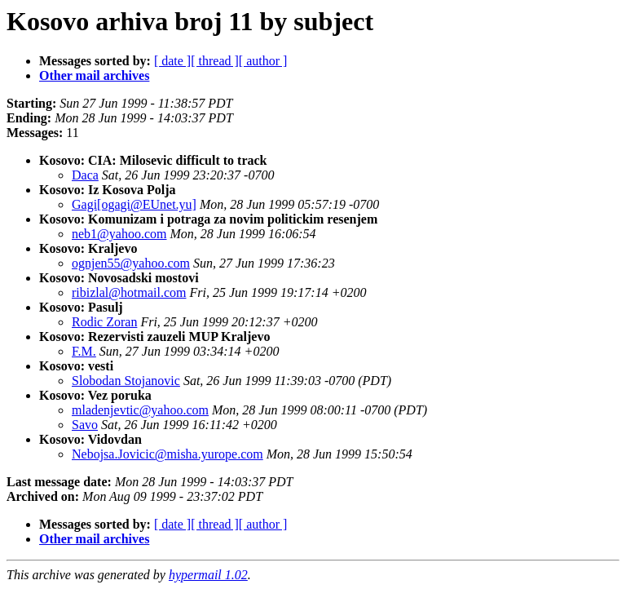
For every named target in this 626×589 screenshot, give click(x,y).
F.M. (84, 351)
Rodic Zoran (104, 322)
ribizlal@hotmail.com (129, 292)
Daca (85, 175)
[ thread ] (215, 61)
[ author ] (263, 61)
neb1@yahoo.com (119, 234)
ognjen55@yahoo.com (131, 263)
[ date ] (172, 61)
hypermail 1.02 (208, 575)
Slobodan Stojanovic (126, 381)
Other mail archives (94, 75)
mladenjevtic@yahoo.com (140, 410)
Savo (85, 425)
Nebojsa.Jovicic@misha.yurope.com (167, 454)
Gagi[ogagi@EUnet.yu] (134, 204)
